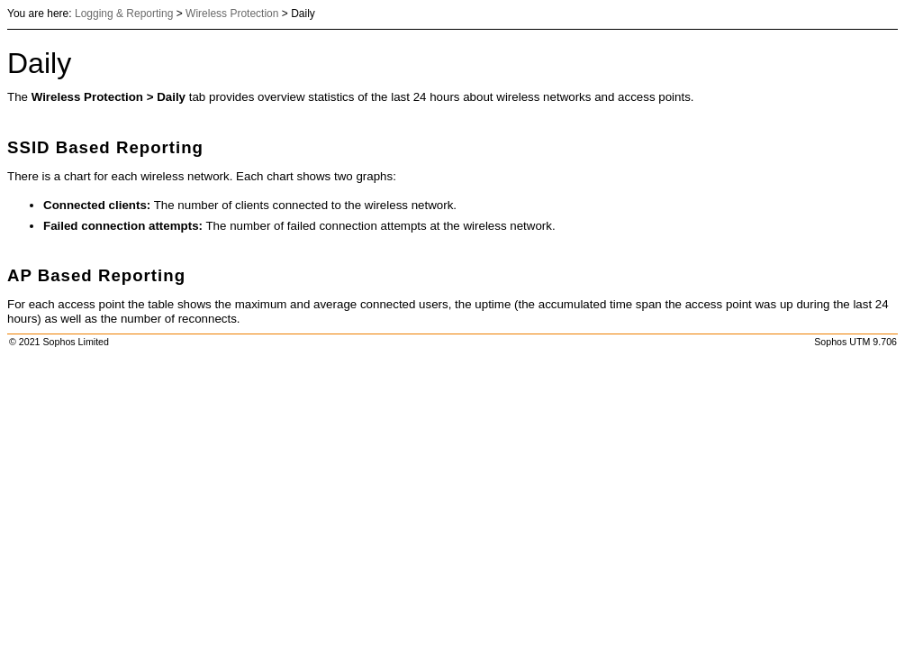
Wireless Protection (232, 13)
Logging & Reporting (124, 13)
